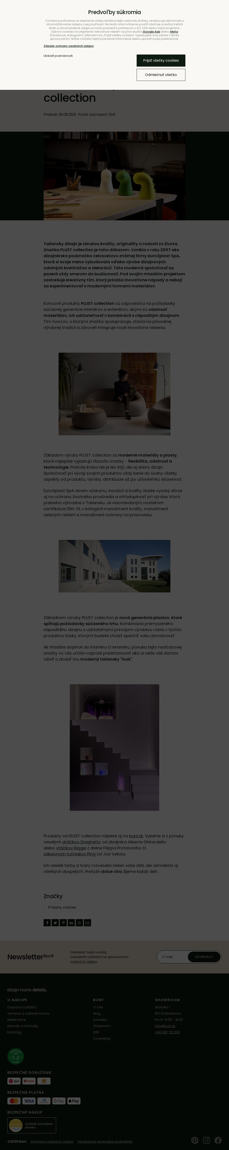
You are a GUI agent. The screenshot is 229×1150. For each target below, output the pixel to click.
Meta (174, 31)
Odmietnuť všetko (161, 74)
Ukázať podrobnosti (58, 56)
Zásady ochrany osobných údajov (69, 46)
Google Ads (151, 31)
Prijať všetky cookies (161, 60)
